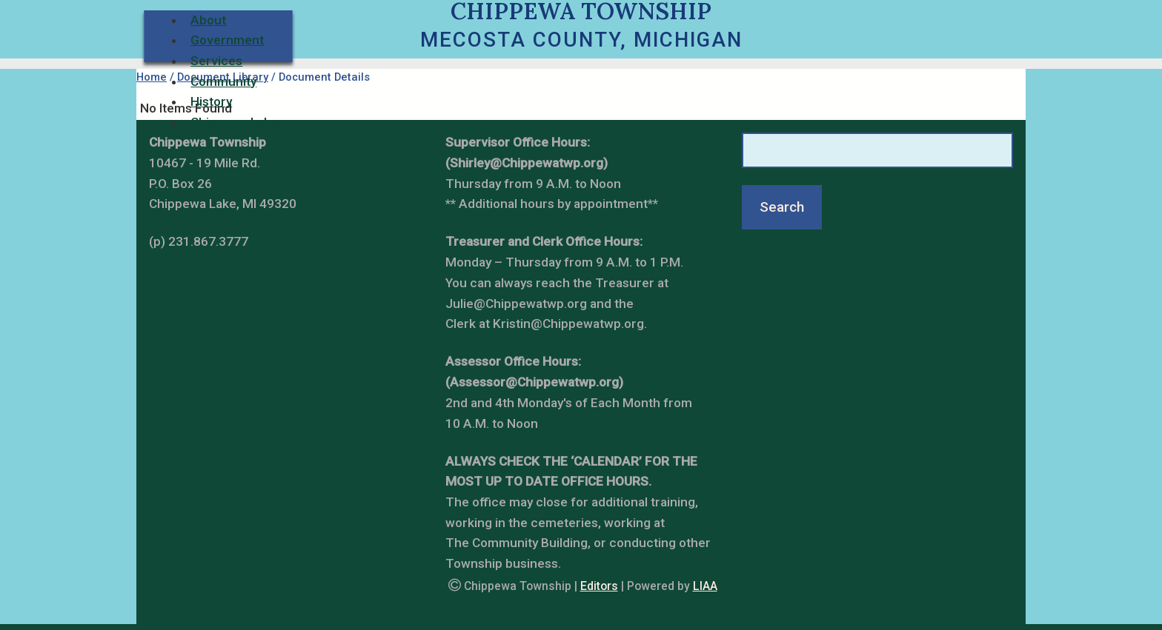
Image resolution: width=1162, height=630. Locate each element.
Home (151, 77)
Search (782, 206)
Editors (599, 586)
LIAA (705, 586)
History (211, 101)
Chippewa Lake (234, 122)
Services (216, 60)
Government (227, 40)
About (208, 20)
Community (223, 81)
